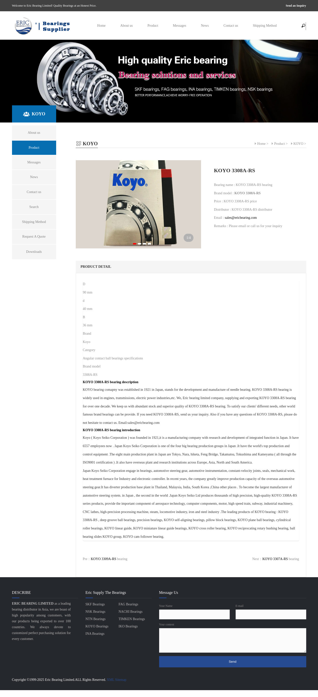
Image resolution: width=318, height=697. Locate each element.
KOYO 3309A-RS (103, 559)
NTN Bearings (96, 619)
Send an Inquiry (296, 5)
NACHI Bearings (131, 611)
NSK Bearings (95, 611)
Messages (179, 25)
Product (152, 25)
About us (126, 25)
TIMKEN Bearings (132, 619)
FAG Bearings (128, 604)
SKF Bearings (95, 604)
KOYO (298, 144)
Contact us (230, 25)
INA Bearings (95, 634)
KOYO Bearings (97, 626)
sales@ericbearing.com (241, 218)
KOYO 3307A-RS (275, 559)
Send (232, 661)
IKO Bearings (128, 626)
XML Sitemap (116, 680)
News (205, 25)
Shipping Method (265, 25)
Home (101, 25)
